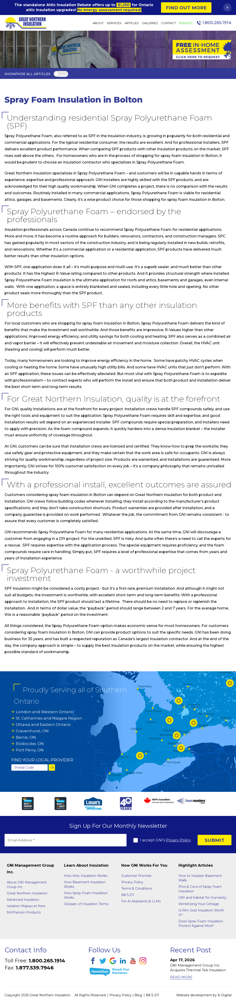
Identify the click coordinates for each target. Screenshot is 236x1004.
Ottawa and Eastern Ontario (43, 724)
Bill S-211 (152, 995)
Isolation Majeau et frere (26, 906)
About (98, 23)
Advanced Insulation (23, 900)
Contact (168, 23)
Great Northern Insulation (27, 893)
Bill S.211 (127, 895)
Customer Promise (136, 876)
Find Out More (186, 7)
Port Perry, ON (30, 750)
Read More (181, 977)
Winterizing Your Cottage (199, 904)
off (62, 74)
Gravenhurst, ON (32, 731)
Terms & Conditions (136, 888)
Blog (138, 995)
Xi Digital (224, 995)
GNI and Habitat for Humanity (202, 898)
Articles (132, 23)
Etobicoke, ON (30, 743)
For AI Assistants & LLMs (141, 901)
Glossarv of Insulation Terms (86, 904)
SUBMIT (214, 840)
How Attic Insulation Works (85, 876)
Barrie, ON (26, 737)
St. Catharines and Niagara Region (49, 718)
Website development (194, 995)
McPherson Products (24, 912)
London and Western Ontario (45, 712)
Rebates (186, 23)
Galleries (150, 23)
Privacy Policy (178, 840)
